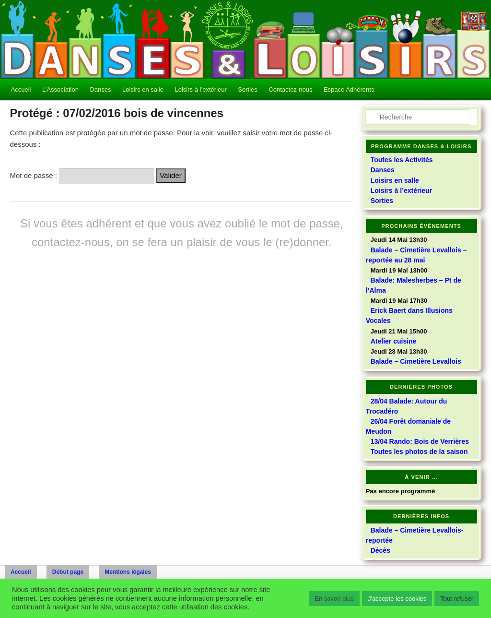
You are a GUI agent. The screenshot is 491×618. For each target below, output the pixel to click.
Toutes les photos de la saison (419, 451)
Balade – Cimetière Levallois (416, 361)
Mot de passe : (82, 175)
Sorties (247, 89)
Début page (67, 572)
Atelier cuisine (394, 341)
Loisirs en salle (143, 89)
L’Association (60, 89)
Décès (380, 550)
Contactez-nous (290, 89)
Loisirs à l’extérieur (200, 89)
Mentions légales (128, 572)
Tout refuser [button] (456, 598)
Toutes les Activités (402, 160)
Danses (100, 89)
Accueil (21, 89)
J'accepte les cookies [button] (397, 598)
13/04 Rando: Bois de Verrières (420, 441)
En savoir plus (334, 598)
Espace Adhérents (349, 89)
